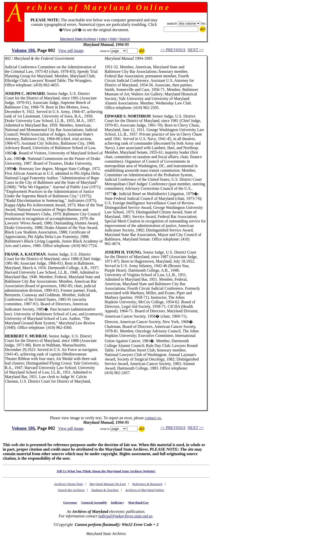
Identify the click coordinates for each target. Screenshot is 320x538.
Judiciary (117, 502)
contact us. (153, 418)
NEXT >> (196, 50)
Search (124, 39)
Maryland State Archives (78, 39)
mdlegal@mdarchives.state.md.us (125, 516)
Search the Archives (71, 490)
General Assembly (94, 502)
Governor (70, 502)
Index (103, 39)
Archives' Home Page (68, 484)
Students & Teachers (105, 490)
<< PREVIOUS (173, 50)
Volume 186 (23, 50)
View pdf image (71, 50)
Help (113, 39)
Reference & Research (147, 484)
